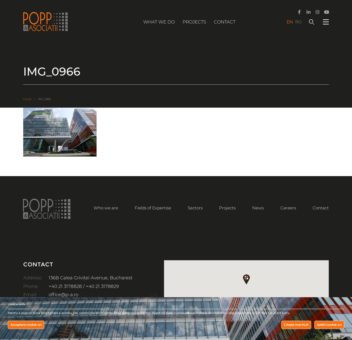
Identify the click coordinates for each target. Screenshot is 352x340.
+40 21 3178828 (65, 286)
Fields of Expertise (153, 207)
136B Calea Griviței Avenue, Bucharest (90, 278)
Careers (288, 207)
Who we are (106, 207)
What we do (159, 22)
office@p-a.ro (63, 294)
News (258, 207)
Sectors (195, 207)
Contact (224, 22)
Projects (194, 22)
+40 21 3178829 (102, 286)
